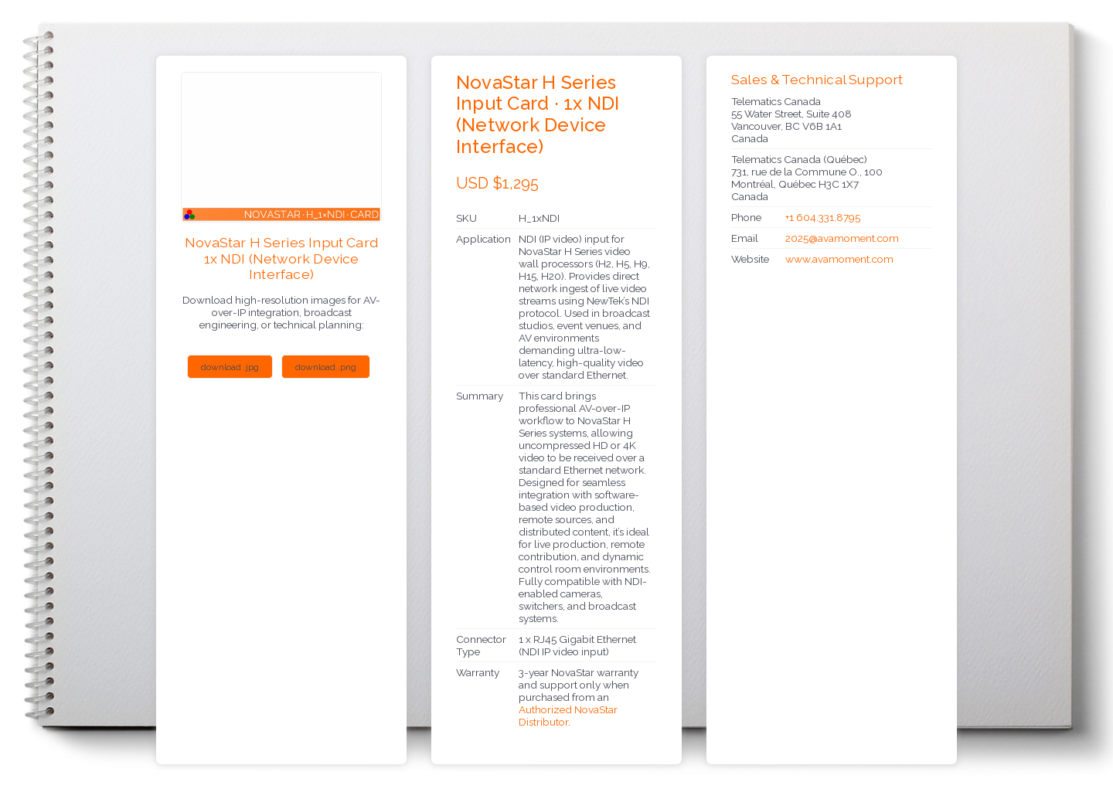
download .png (325, 367)
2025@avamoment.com (842, 238)
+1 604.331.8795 (822, 217)
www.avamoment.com (839, 259)
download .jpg (230, 367)
